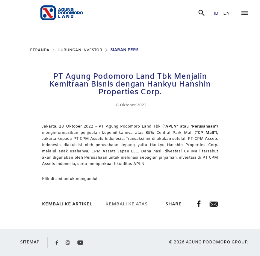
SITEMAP (29, 242)
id (216, 13)
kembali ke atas (126, 204)
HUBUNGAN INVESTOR (80, 50)
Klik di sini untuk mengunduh (70, 178)
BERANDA (39, 50)
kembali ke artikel (67, 204)
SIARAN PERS (124, 50)
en (226, 13)
